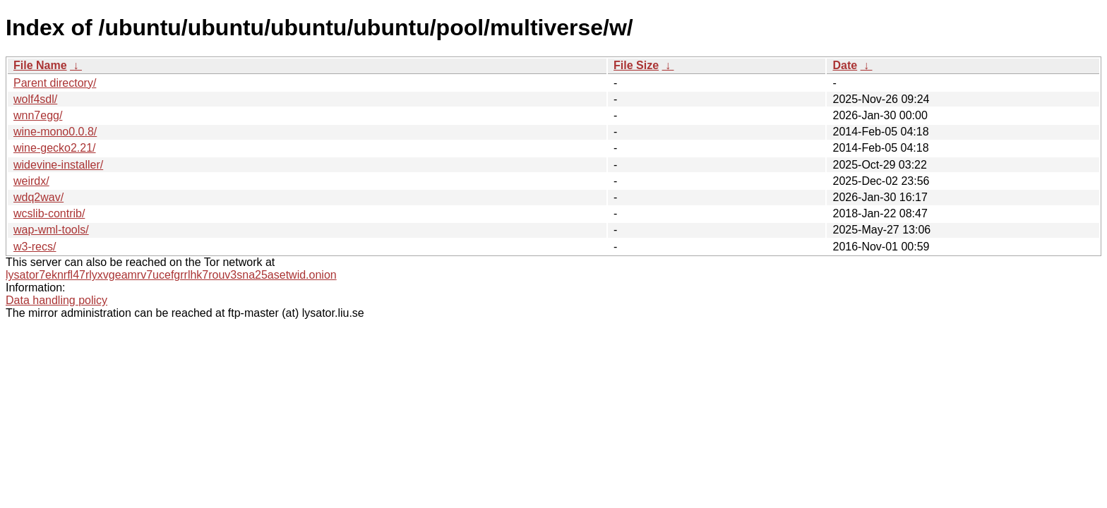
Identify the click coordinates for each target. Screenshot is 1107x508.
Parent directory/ (54, 83)
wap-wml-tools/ (51, 230)
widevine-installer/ (58, 165)
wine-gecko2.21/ (54, 148)
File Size (636, 65)
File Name (40, 65)
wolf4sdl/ (35, 99)
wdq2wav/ (38, 197)
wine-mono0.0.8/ (55, 132)
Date (844, 65)
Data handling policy (56, 300)
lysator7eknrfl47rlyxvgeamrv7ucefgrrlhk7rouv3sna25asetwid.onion (171, 275)
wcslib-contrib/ (49, 213)
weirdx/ (31, 181)
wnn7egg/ (37, 115)
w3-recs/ (34, 247)
